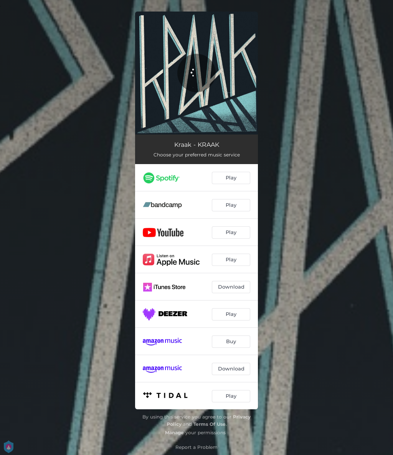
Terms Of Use (209, 424)
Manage (174, 432)
